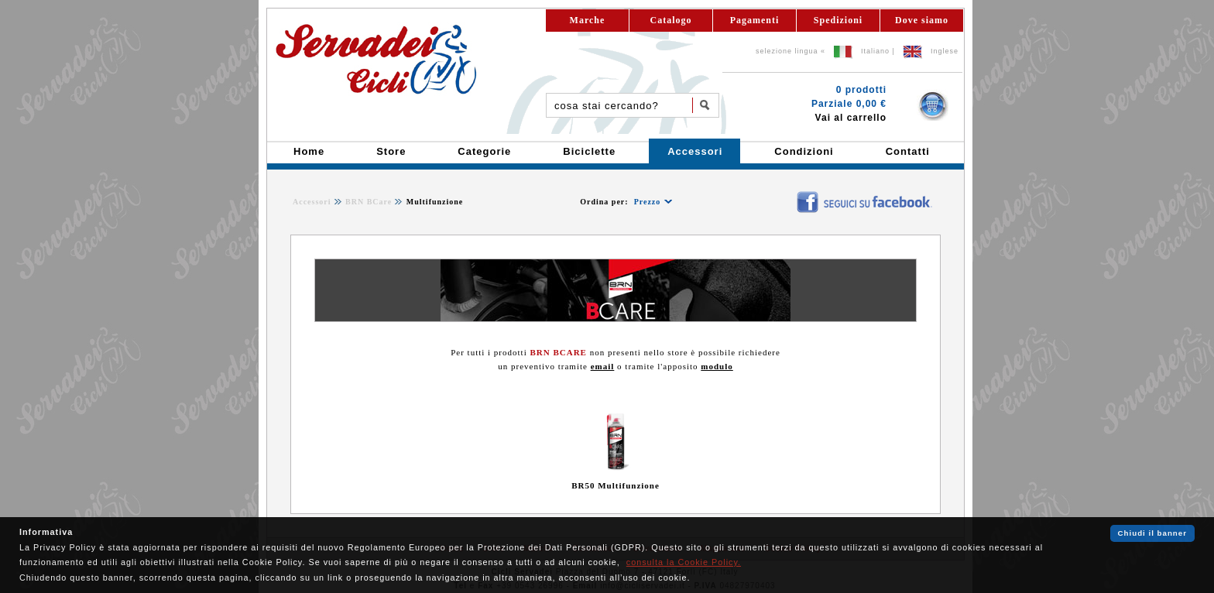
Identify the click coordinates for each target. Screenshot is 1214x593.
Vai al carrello (850, 117)
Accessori (312, 201)
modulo (716, 366)
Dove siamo (921, 20)
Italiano (875, 51)
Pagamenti (755, 20)
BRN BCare (368, 201)
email (603, 366)
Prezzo (647, 201)
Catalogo (671, 20)
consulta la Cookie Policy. (683, 562)
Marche (587, 20)
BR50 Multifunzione (615, 485)
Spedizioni (838, 20)
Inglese (945, 51)
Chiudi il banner (1152, 533)
